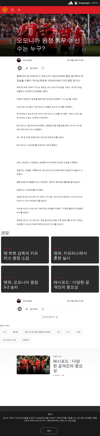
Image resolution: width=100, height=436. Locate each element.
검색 (78, 332)
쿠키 (50, 414)
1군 (58, 332)
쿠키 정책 (72, 420)
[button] (12, 10)
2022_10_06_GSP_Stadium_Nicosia (37, 332)
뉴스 (4, 332)
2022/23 (26, 340)
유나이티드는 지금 (9, 340)
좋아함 (15, 332)
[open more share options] (43, 68)
